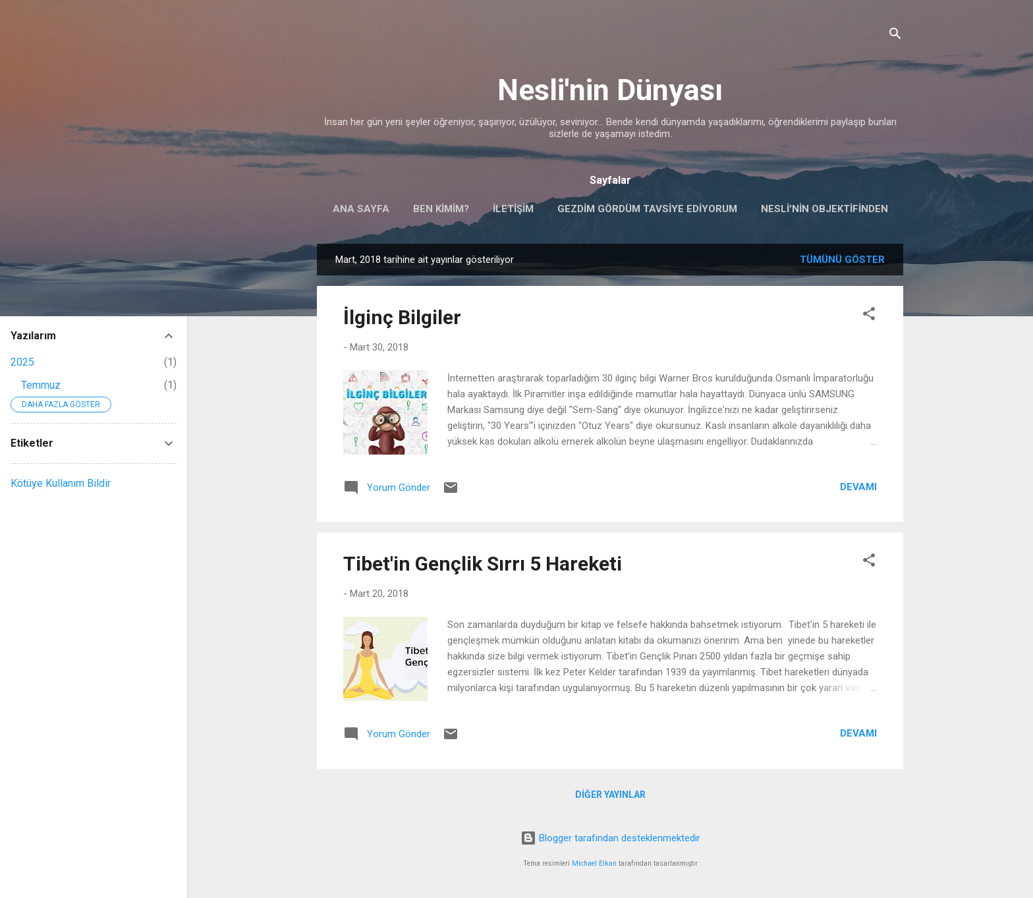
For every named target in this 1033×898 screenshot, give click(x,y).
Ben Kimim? (441, 209)
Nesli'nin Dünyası (610, 89)
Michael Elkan (594, 863)
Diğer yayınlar (610, 794)
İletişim (513, 209)
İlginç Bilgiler (402, 317)
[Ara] (895, 36)
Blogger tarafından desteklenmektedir (610, 838)
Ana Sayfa (361, 209)
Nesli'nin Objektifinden (824, 209)
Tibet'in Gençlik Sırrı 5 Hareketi (482, 563)
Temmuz (41, 385)
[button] (869, 316)
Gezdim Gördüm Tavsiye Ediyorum (647, 209)
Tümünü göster (842, 260)
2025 (22, 362)
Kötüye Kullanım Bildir (61, 483)
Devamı (858, 487)
